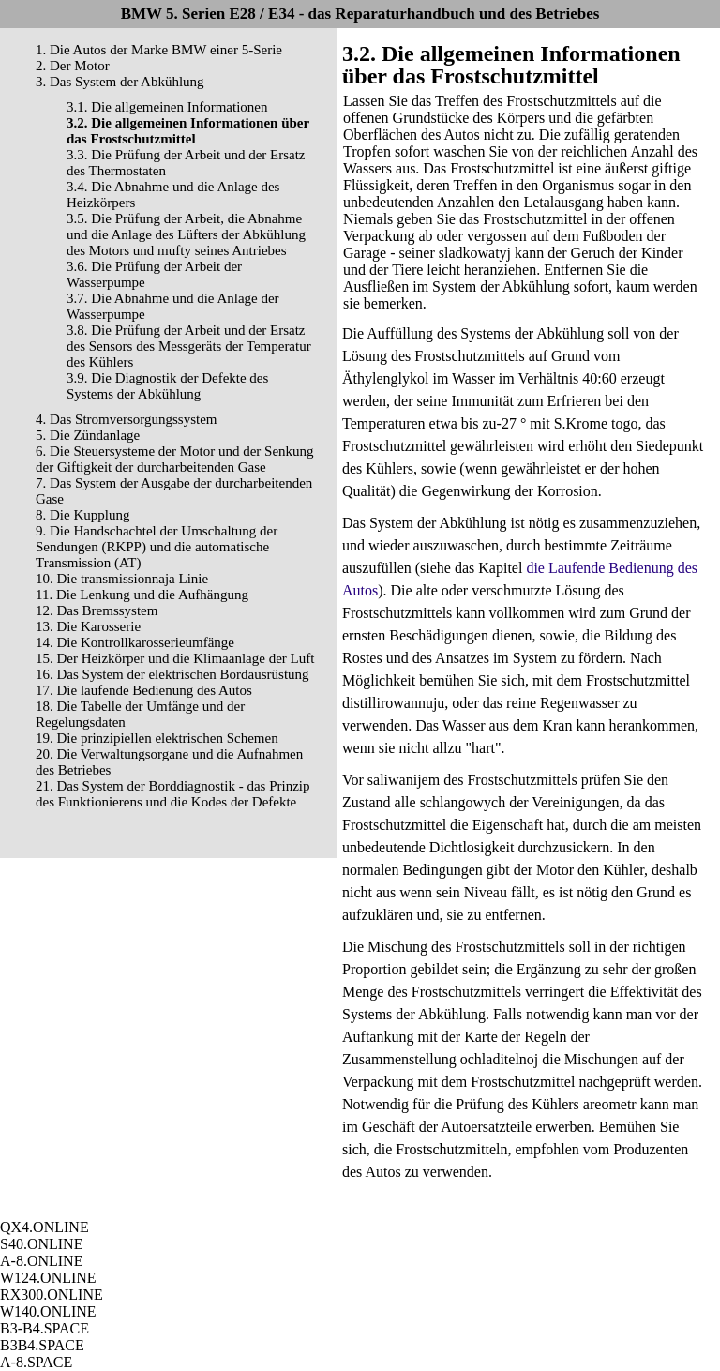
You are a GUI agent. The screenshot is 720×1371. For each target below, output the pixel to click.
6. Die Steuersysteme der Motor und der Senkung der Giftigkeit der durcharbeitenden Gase (175, 459)
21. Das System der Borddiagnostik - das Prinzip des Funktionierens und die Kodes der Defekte (172, 793)
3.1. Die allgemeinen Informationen (167, 106)
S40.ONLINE (41, 1244)
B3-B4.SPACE (44, 1328)
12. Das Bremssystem (97, 610)
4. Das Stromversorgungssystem (126, 419)
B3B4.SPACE (42, 1345)
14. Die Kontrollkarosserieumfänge (135, 642)
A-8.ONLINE (41, 1261)
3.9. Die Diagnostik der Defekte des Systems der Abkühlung (167, 385)
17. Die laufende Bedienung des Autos (144, 690)
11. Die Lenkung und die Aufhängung (142, 594)
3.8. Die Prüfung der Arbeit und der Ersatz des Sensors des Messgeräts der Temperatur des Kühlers (189, 346)
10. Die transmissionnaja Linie (122, 578)
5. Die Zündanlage (88, 435)
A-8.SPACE (36, 1362)
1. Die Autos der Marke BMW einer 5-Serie (159, 49)
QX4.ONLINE (44, 1227)
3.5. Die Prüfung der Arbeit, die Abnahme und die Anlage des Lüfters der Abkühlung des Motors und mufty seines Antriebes (186, 234)
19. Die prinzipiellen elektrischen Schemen (157, 738)
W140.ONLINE (48, 1311)
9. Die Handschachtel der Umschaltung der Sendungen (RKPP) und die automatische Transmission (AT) (157, 546)
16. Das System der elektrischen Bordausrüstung (172, 674)
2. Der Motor (73, 65)
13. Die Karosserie (88, 626)
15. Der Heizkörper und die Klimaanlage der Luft (175, 658)
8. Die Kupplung (82, 514)
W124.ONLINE (48, 1278)
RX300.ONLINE (51, 1295)
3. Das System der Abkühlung (120, 81)
